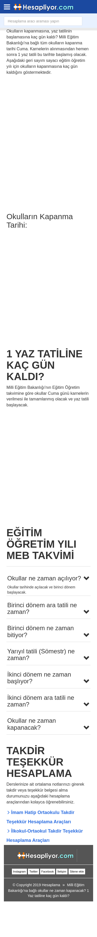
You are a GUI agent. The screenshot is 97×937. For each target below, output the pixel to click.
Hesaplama (51, 885)
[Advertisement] (48, 287)
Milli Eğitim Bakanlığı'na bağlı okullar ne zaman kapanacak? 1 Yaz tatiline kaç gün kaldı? (48, 890)
